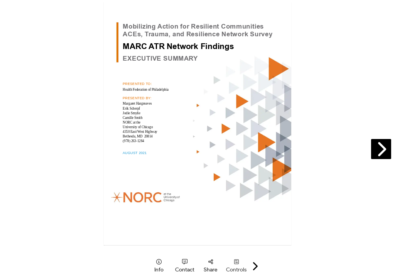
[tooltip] (158, 266)
